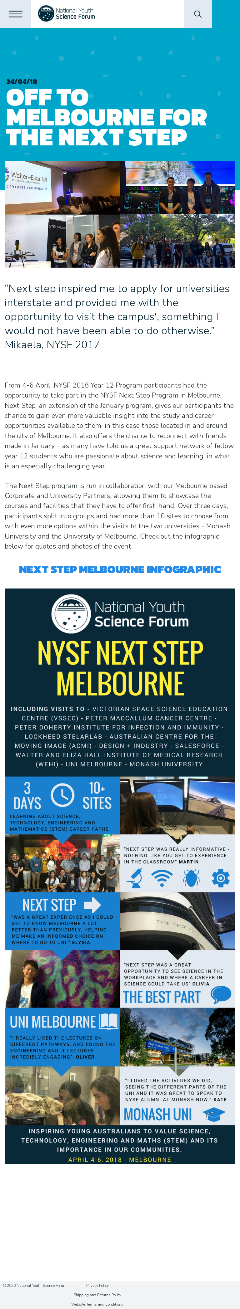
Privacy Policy (97, 1285)
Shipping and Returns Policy (97, 1294)
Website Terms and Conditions (97, 1304)
